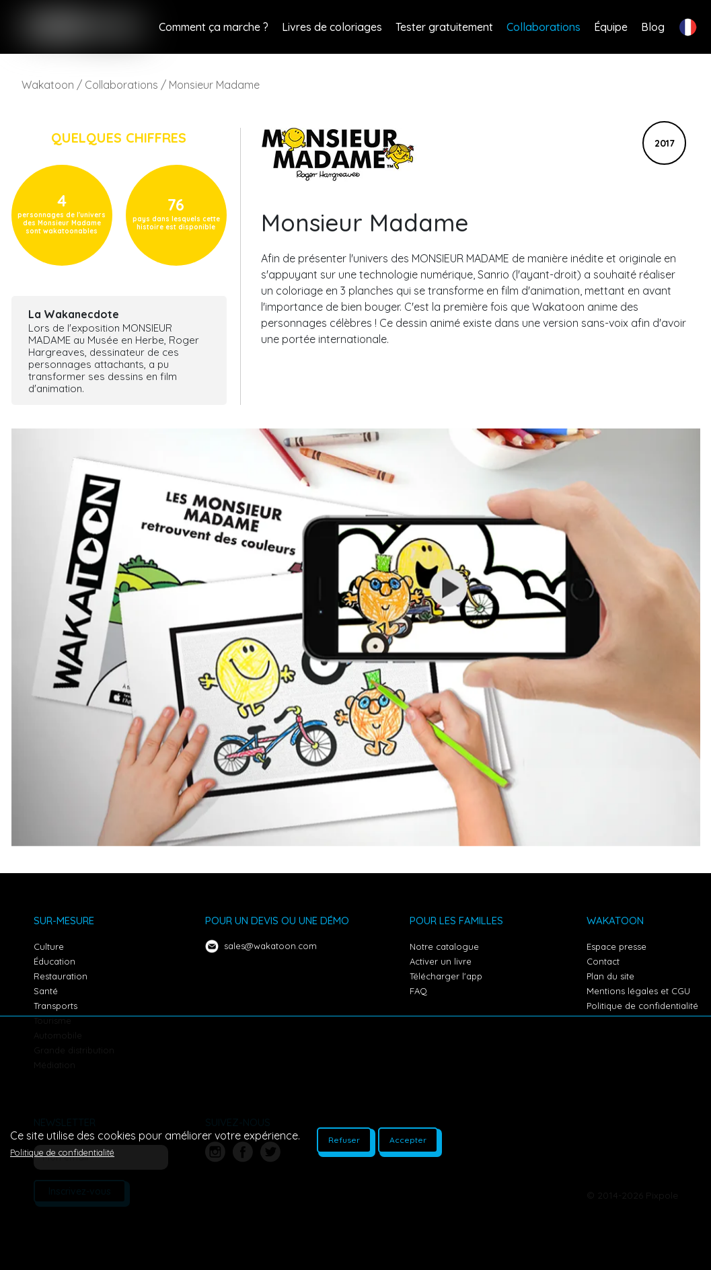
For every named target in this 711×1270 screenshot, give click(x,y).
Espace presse (616, 946)
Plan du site (610, 976)
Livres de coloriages (332, 27)
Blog (653, 27)
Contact (603, 961)
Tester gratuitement (444, 27)
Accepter (407, 1140)
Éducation (54, 961)
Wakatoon (48, 84)
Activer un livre (441, 961)
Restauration (60, 976)
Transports (55, 1005)
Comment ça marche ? (213, 27)
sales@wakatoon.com (270, 945)
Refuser (344, 1140)
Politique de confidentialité (642, 1005)
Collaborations (544, 27)
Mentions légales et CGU (638, 990)
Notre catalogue (444, 946)
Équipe (611, 27)
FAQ (418, 990)
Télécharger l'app (446, 976)
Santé (46, 990)
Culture (49, 946)
